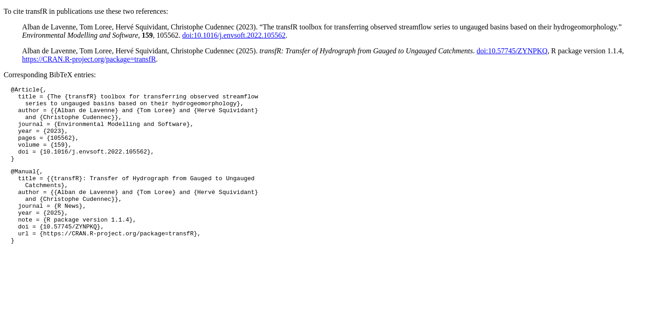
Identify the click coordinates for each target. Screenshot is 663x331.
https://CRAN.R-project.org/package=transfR (89, 59)
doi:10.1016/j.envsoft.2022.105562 (234, 35)
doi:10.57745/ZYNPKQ (511, 51)
